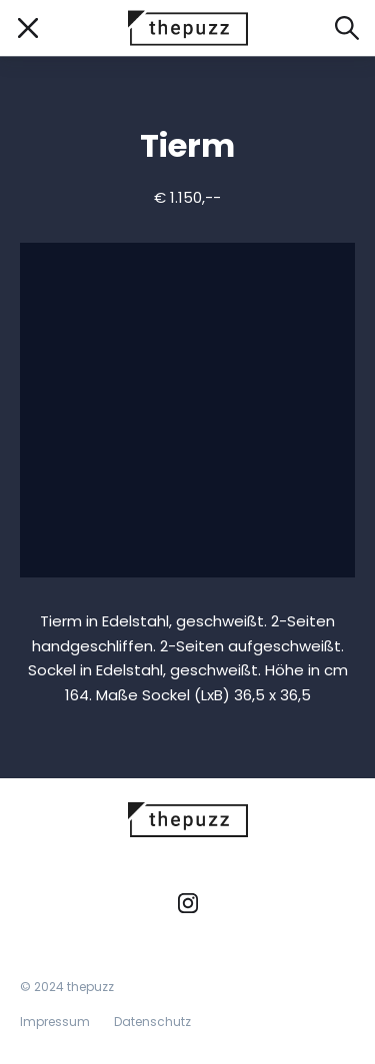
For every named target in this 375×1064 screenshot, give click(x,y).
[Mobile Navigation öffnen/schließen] (28, 28)
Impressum (55, 1021)
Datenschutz (152, 1021)
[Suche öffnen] (347, 28)
